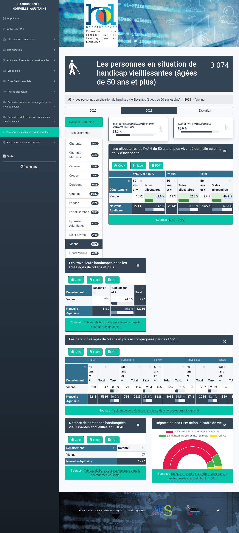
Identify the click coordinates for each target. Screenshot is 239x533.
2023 (149, 110)
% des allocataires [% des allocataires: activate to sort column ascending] (152, 187)
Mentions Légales (114, 510)
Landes (83, 203)
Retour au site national (90, 510)
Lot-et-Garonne (83, 212)
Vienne (83, 244)
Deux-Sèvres (83, 235)
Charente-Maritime (83, 155)
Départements (80, 133)
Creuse (83, 175)
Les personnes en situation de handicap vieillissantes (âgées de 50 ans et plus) (128, 99)
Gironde (83, 194)
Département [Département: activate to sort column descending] (118, 189)
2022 (93, 110)
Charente (83, 143)
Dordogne (83, 184)
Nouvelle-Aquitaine (81, 122)
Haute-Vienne (83, 253)
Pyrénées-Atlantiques (83, 223)
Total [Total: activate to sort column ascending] (138, 292)
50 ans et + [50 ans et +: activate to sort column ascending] (135, 185)
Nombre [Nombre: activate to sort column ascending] (123, 448)
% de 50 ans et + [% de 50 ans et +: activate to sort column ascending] (119, 290)
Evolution (205, 110)
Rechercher (29, 167)
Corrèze (83, 166)
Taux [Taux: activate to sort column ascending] (113, 380)
